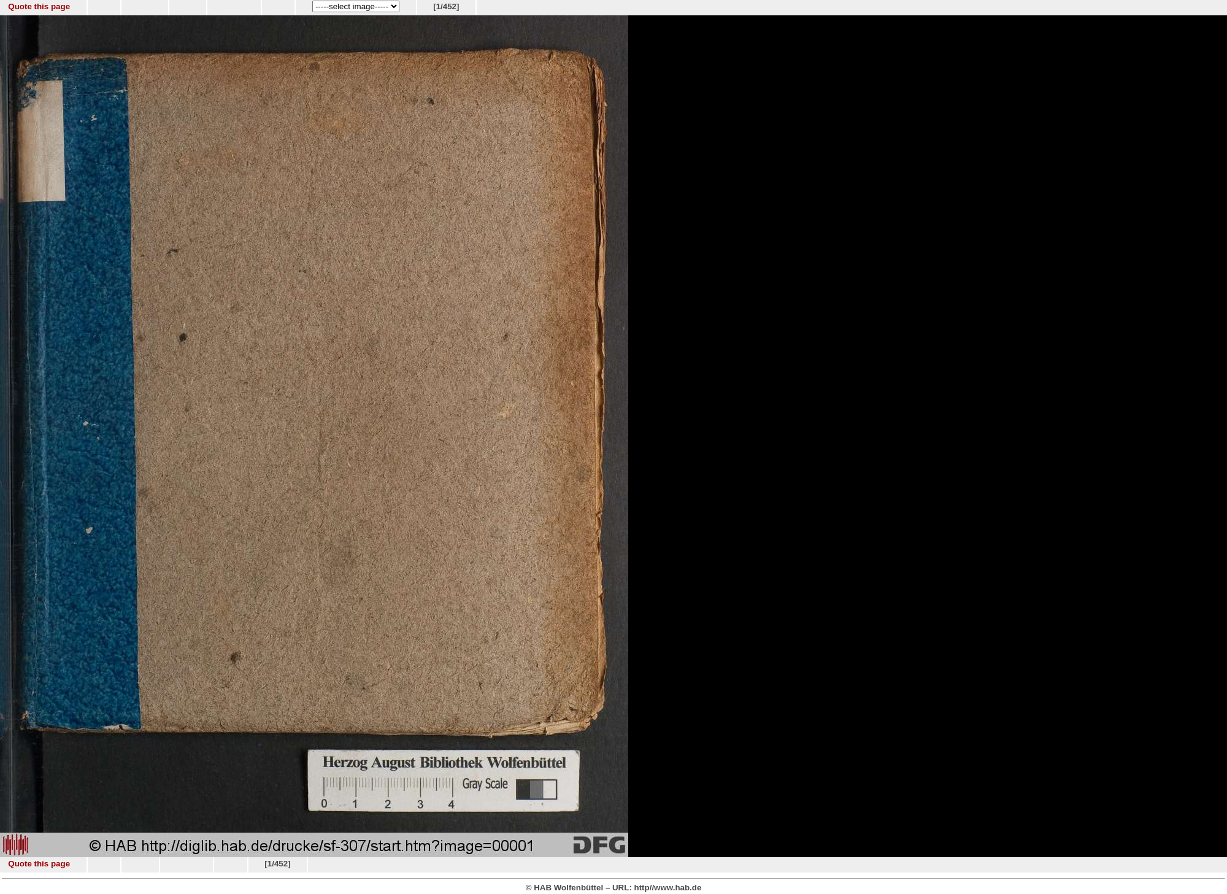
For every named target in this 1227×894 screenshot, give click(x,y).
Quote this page (39, 6)
